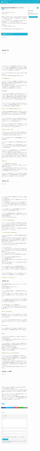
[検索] (38, 0)
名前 (2, 428)
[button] (3, 407)
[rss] (37, 0)
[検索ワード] (33, 8)
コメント (3, 418)
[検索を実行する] (38, 8)
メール (3, 431)
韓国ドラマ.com (4, 2)
